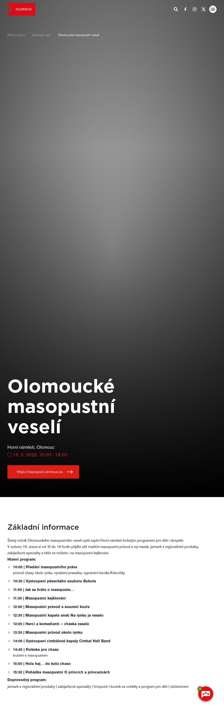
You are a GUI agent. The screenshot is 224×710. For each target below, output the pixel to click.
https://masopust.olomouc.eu (40, 471)
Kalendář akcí (41, 35)
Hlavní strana (16, 35)
